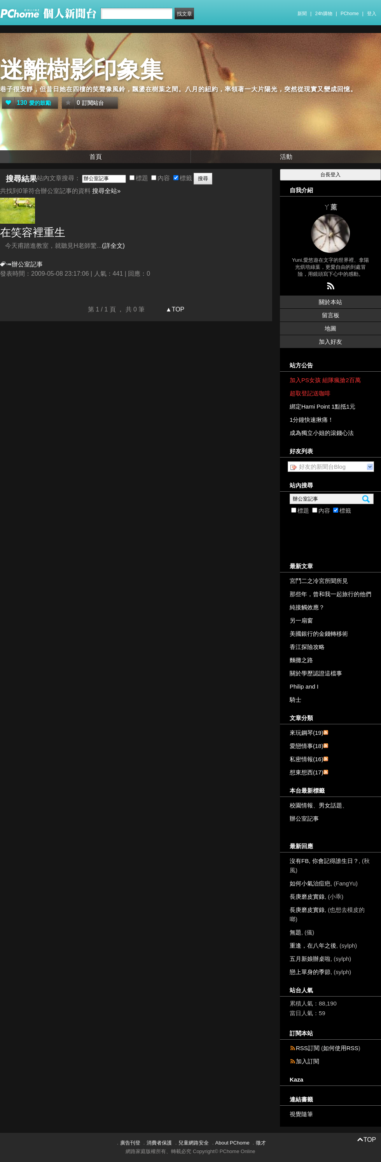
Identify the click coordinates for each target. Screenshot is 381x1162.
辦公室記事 (304, 818)
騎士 (295, 699)
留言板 (330, 315)
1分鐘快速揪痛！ (312, 419)
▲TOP (174, 309)
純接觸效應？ (307, 607)
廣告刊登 (130, 1143)
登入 (371, 13)
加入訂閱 (307, 1061)
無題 (295, 932)
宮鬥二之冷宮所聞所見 (319, 581)
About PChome (232, 1143)
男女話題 (330, 805)
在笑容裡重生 (32, 232)
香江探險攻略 (307, 647)
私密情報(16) (306, 759)
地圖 (330, 328)
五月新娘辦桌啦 (310, 958)
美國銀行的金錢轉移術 (319, 633)
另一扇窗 (301, 620)
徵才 (261, 1143)
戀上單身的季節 (310, 972)
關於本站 (330, 302)
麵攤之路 (301, 660)
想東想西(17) (306, 772)
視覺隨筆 (301, 1114)
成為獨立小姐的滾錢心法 (322, 433)
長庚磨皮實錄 (307, 896)
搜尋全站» (106, 191)
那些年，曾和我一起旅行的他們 (330, 594)
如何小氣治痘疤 (310, 883)
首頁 (95, 156)
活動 (286, 156)
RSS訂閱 (308, 1048)
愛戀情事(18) (306, 746)
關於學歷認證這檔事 (316, 673)
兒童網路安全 (193, 1143)
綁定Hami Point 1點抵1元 (322, 406)
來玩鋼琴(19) (306, 732)
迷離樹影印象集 (81, 70)
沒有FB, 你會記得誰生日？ (324, 861)
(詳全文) (113, 245)
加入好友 (330, 341)
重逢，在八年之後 (313, 945)
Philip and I (304, 686)
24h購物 (323, 13)
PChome (350, 13)
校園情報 (301, 805)
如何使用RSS (340, 1048)
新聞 (302, 13)
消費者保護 (159, 1143)
